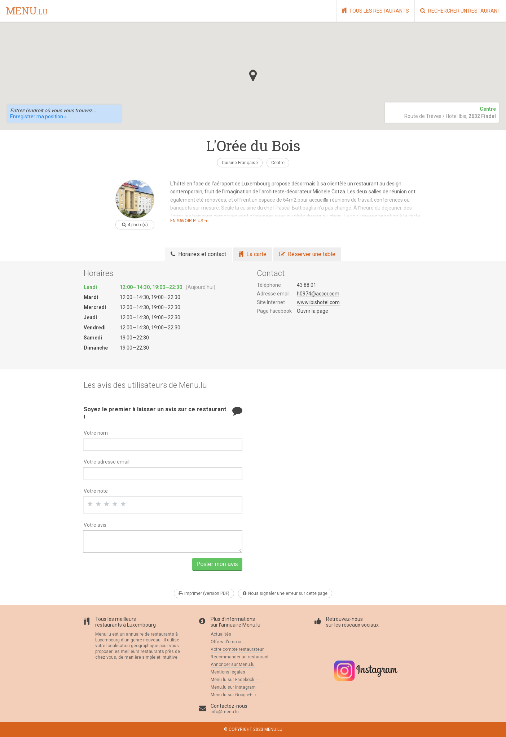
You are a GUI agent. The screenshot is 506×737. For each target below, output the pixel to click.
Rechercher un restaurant (460, 11)
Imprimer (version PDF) (204, 593)
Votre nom (96, 433)
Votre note (96, 491)
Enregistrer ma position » (38, 116)
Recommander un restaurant (240, 656)
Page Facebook (274, 311)
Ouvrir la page (312, 311)
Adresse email (273, 294)
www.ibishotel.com (318, 302)
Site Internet (271, 302)
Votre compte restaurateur (237, 649)
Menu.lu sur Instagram (233, 687)
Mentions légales (228, 672)
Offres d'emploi (226, 641)
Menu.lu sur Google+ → (234, 694)
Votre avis (95, 525)
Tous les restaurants (375, 11)
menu (27, 11)
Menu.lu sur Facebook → (235, 679)
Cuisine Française (240, 162)
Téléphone (269, 285)
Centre (278, 162)
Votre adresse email (106, 462)
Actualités (221, 634)
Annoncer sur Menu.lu (233, 664)
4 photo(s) (135, 224)
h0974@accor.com (318, 294)
